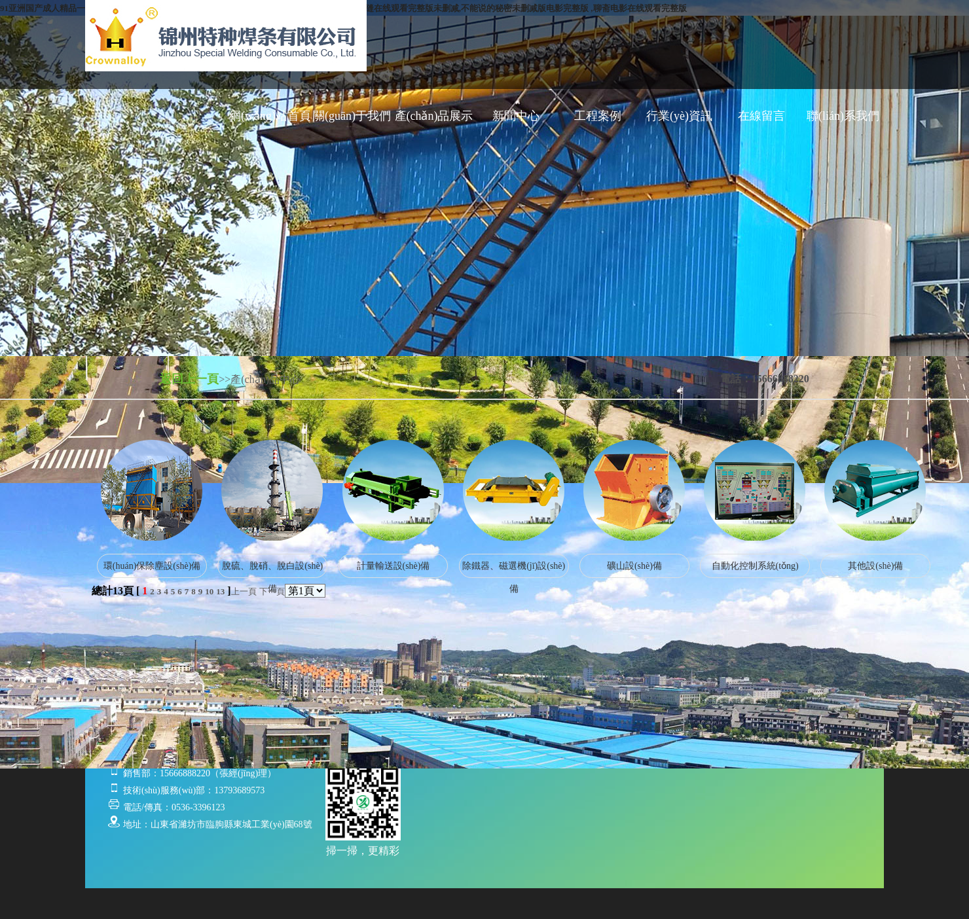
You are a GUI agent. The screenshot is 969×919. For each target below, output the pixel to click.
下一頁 (272, 591)
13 (220, 591)
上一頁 (244, 591)
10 (209, 591)
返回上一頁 (189, 379)
